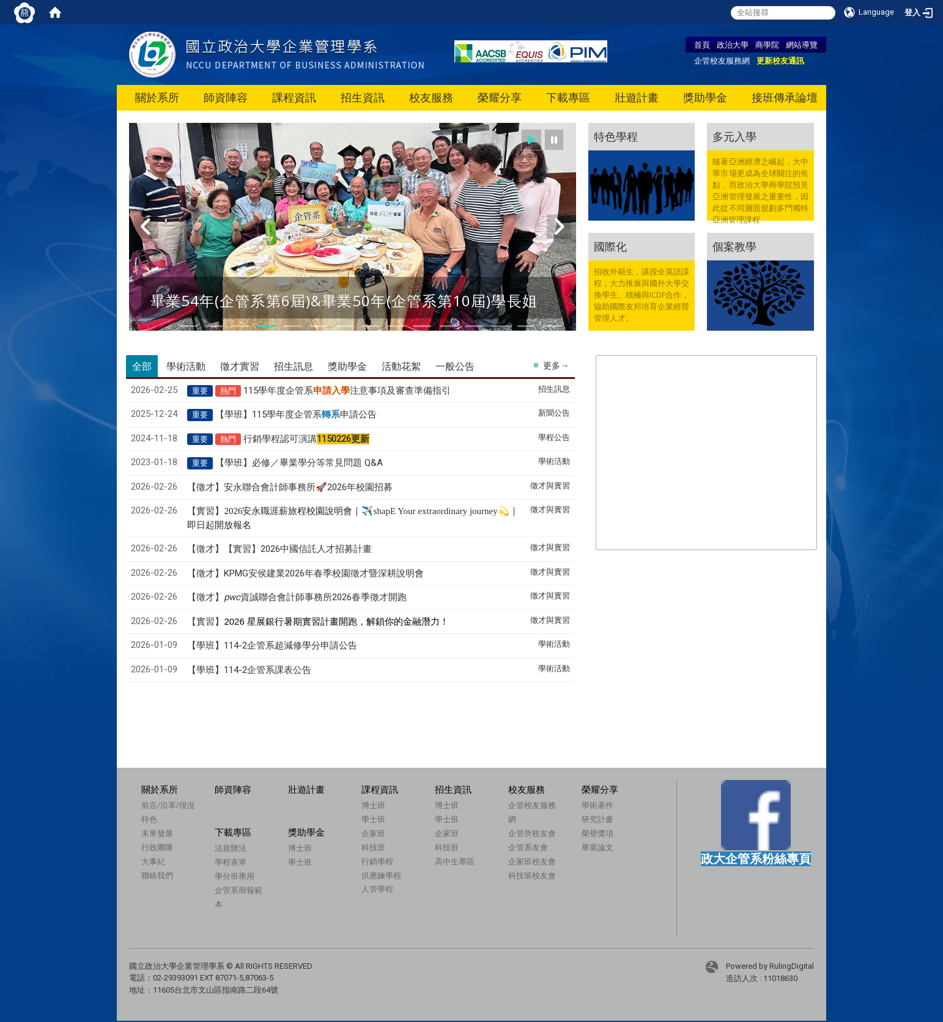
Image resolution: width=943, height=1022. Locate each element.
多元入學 (734, 136)
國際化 (610, 246)
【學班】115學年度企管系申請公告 (296, 414)
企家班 (373, 833)
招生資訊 (363, 97)
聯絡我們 (157, 875)
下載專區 (568, 97)
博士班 (373, 805)
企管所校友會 (532, 833)
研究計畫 (597, 819)
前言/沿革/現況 (168, 805)
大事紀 (153, 861)
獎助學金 (705, 97)
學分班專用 (234, 875)
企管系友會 (528, 847)
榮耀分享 (500, 97)
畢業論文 (597, 847)
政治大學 (733, 44)
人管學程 (377, 888)
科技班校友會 (532, 875)
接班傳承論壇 (785, 97)
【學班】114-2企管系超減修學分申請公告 (272, 645)
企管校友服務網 (722, 60)
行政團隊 (157, 847)
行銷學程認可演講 (306, 438)
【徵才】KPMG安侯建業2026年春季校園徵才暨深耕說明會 (305, 573)
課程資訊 (294, 97)
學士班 (373, 819)
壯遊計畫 (637, 97)
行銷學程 (377, 861)
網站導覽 (802, 44)
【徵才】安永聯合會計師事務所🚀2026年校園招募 (290, 487)
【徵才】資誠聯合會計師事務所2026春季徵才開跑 (297, 597)
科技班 (373, 847)
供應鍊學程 (381, 875)
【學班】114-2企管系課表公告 (249, 669)
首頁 (702, 44)
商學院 (767, 44)
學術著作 (597, 805)
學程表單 (230, 861)
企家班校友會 (532, 861)
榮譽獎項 (597, 833)
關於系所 (157, 97)
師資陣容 (226, 97)
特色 (149, 819)
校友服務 (431, 97)
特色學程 (616, 136)
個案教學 (734, 246)
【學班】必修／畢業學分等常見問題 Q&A (299, 462)
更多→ (556, 365)
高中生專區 (455, 861)
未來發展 (157, 833)
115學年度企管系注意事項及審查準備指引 (347, 390)
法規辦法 (230, 847)
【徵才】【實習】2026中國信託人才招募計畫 (279, 548)
